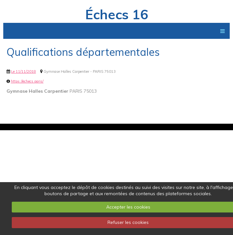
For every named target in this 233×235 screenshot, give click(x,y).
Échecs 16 (116, 14)
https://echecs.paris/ (27, 81)
